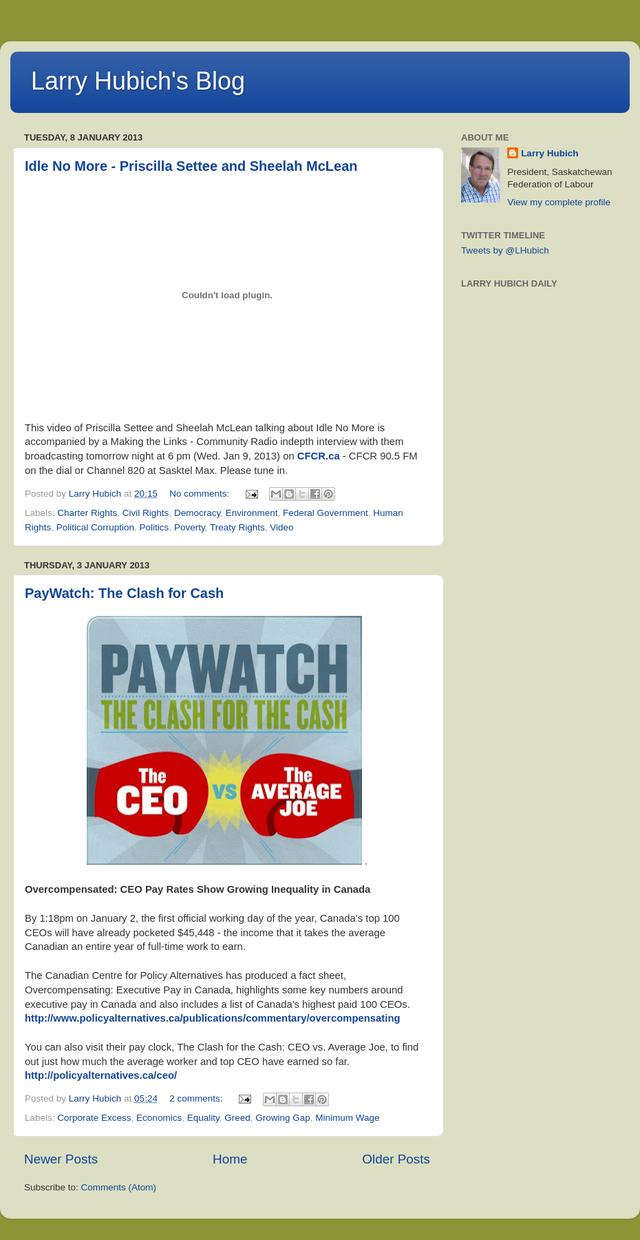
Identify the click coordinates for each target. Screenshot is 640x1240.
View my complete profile (558, 202)
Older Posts (396, 1159)
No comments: (200, 493)
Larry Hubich (549, 153)
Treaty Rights (237, 527)
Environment (252, 513)
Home (230, 1159)
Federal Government (325, 513)
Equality (203, 1118)
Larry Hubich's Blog (138, 81)
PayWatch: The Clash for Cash (124, 593)
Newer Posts (61, 1159)
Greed (237, 1118)
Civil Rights (145, 513)
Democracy (197, 513)
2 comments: (197, 1098)
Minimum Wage (347, 1118)
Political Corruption (95, 527)
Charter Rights (87, 513)
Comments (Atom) (119, 1187)
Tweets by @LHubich (505, 250)
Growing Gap (282, 1118)
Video (281, 527)
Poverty (189, 527)
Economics (159, 1118)
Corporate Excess (94, 1118)
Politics (154, 527)
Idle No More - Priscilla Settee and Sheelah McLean (191, 166)
